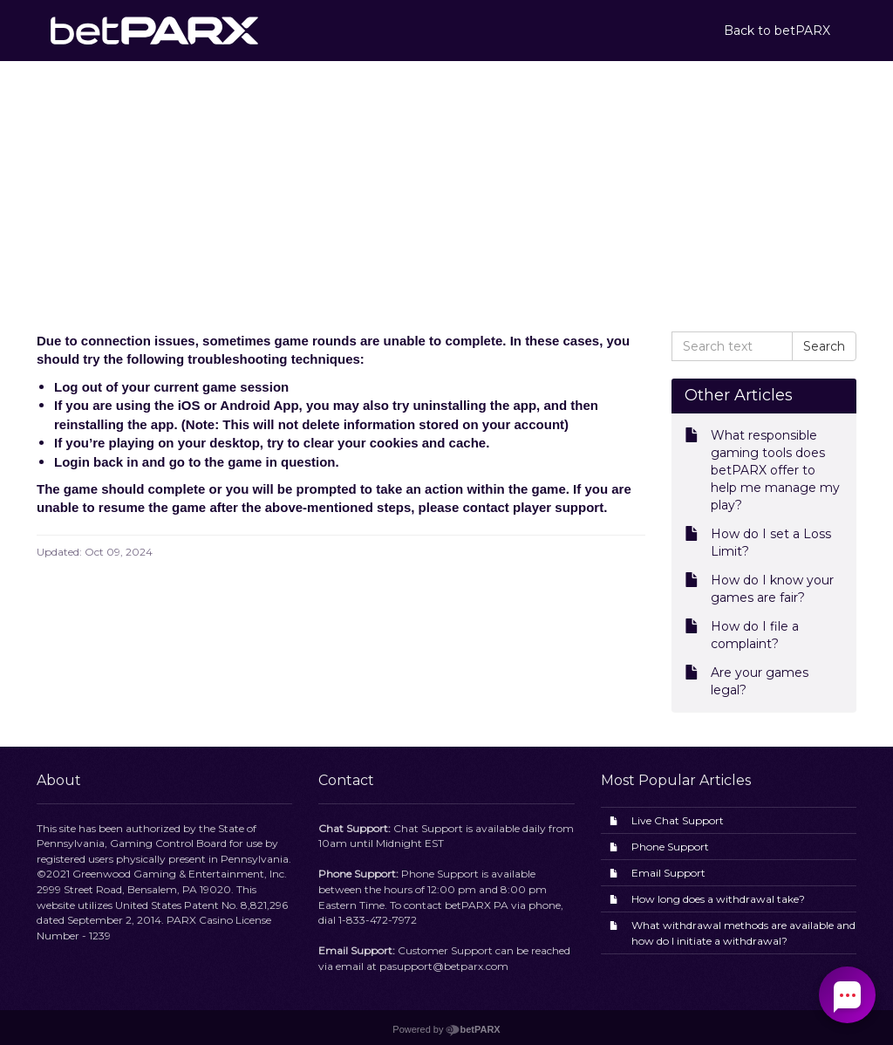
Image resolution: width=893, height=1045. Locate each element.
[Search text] (732, 346)
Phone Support (670, 846)
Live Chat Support (677, 820)
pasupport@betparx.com (443, 966)
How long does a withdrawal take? (718, 898)
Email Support (668, 872)
